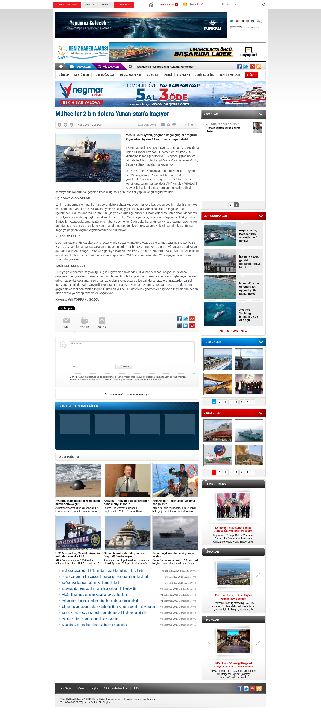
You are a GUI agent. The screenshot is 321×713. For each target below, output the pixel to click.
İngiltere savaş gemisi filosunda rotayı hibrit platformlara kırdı (102, 570)
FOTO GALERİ (212, 342)
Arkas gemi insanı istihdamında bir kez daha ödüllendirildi (100, 600)
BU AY (244, 331)
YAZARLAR (211, 114)
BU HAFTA (232, 331)
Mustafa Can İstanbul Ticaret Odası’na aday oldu (94, 624)
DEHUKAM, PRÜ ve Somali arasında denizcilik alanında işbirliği (104, 612)
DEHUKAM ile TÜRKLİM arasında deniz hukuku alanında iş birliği (180, 65)
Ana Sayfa (65, 688)
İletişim (94, 688)
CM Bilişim (104, 702)
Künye (80, 688)
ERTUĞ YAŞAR (228, 130)
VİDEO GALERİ (213, 412)
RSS (136, 688)
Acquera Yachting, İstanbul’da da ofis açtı (248, 315)
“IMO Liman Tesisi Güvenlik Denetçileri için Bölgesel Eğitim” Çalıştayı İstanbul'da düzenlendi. (233, 670)
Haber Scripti (90, 702)
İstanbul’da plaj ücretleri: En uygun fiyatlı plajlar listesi (249, 288)
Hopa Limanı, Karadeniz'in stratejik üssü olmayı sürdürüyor (248, 236)
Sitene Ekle (90, 4)
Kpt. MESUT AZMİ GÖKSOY (228, 146)
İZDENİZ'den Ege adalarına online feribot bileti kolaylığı (99, 588)
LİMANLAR (212, 551)
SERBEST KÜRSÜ (217, 484)
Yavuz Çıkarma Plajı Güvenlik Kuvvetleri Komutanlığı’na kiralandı (105, 576)
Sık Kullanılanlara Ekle (116, 688)
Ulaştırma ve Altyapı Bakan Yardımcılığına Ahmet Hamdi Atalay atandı (108, 606)
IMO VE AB (212, 619)
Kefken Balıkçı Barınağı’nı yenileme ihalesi (90, 582)
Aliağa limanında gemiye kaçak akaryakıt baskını (94, 594)
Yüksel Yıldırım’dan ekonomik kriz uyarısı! (90, 618)
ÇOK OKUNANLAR (215, 215)
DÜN (222, 331)
